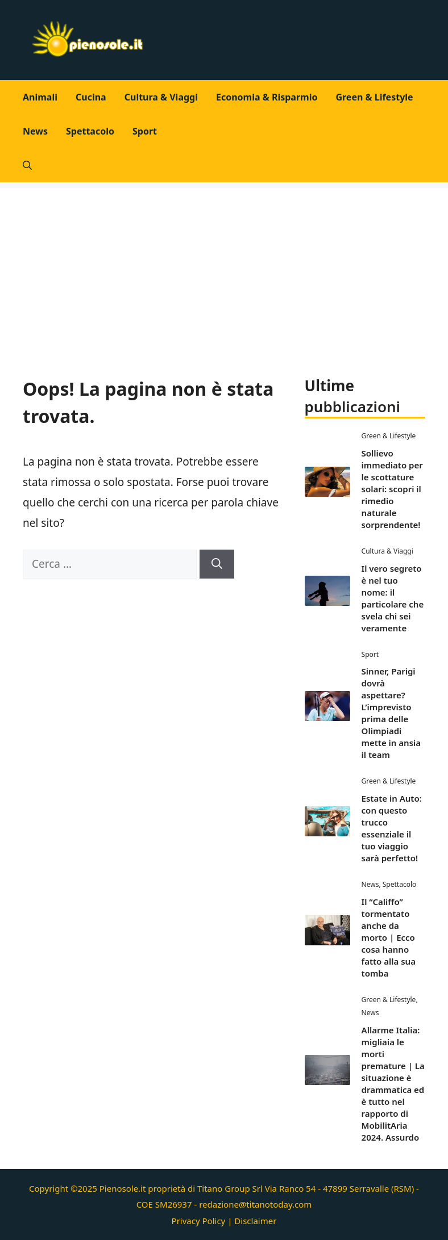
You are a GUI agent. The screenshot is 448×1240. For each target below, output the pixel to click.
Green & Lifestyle (374, 97)
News (35, 131)
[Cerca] (217, 564)
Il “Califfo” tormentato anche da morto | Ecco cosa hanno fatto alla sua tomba (389, 937)
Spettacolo (90, 131)
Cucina (91, 97)
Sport (144, 131)
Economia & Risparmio (266, 97)
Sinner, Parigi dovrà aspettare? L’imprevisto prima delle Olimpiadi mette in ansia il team (391, 712)
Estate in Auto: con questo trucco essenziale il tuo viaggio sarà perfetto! (392, 828)
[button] (27, 165)
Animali (40, 97)
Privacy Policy (199, 1220)
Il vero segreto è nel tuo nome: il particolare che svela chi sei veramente (393, 598)
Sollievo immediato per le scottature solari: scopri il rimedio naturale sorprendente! (392, 488)
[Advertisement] (224, 267)
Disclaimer (255, 1220)
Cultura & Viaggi (161, 97)
